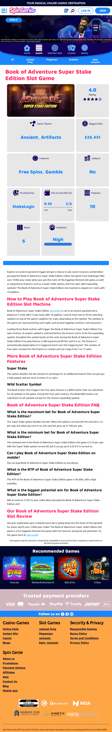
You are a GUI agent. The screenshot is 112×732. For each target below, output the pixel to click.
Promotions (10, 663)
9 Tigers (97, 582)
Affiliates (9, 672)
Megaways (46, 633)
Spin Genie (32, 534)
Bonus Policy (78, 633)
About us (9, 658)
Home (27, 53)
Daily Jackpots (95, 60)
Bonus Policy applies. (34, 41)
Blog (6, 686)
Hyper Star (14, 582)
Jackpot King (30, 60)
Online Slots (11, 629)
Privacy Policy (79, 642)
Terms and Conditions (84, 638)
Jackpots (45, 638)
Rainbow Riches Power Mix (43, 582)
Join (102, 10)
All (12, 59)
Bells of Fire (70, 582)
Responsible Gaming (83, 629)
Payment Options (14, 667)
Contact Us (10, 681)
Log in (85, 10)
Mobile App (10, 690)
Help (6, 676)
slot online (55, 310)
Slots (39, 53)
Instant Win (55, 53)
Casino (72, 53)
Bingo (84, 53)
